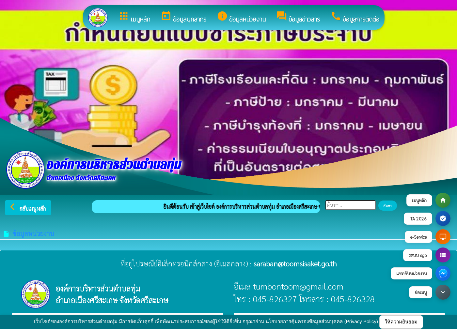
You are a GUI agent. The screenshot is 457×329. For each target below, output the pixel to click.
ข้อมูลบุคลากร (183, 17)
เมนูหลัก (134, 17)
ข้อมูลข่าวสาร (298, 17)
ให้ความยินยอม (401, 321)
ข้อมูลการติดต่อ (354, 17)
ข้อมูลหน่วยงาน (241, 17)
